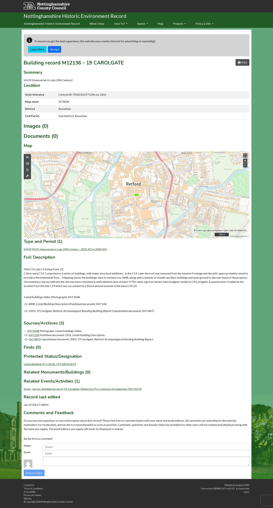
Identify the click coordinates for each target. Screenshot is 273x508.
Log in (246, 491)
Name (27, 445)
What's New (96, 23)
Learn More (37, 49)
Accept (54, 49)
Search (142, 23)
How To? (120, 23)
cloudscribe (243, 488)
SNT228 (34, 335)
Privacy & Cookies (32, 495)
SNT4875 (35, 339)
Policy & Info (204, 23)
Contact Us (29, 485)
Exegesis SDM (242, 485)
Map (160, 23)
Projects (179, 23)
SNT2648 (33, 330)
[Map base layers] (27, 163)
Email (27, 452)
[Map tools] (27, 176)
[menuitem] (97, 24)
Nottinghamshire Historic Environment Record (52, 23)
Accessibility (30, 491)
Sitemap (28, 498)
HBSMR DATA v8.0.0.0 (224, 488)
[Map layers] (27, 157)
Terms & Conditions (33, 488)
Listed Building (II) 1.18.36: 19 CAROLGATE (50, 364)
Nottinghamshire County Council (57, 501)
